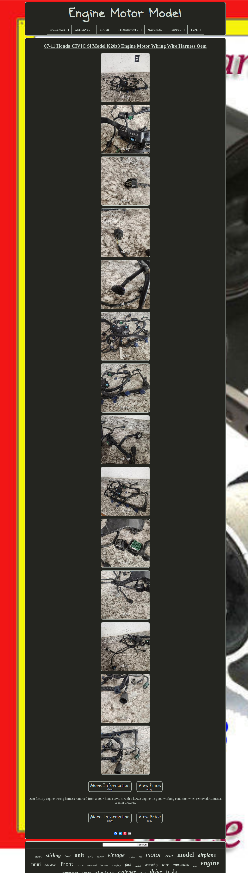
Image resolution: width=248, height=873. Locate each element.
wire (165, 865)
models (138, 866)
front (67, 864)
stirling (53, 855)
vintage (116, 855)
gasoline (132, 857)
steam (38, 856)
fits (140, 856)
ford (128, 865)
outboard (91, 865)
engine (210, 863)
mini (36, 864)
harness (104, 865)
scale (81, 865)
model (185, 854)
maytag (116, 865)
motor (153, 854)
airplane (207, 855)
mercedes (181, 864)
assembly (151, 865)
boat (68, 856)
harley (100, 856)
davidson (50, 865)
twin (90, 856)
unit (79, 855)
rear (169, 855)
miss (195, 866)
